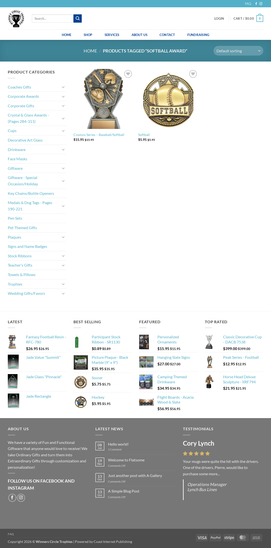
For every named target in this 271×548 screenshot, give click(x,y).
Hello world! (118, 444)
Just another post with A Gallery (135, 475)
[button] (219, 18)
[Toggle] (63, 87)
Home (67, 35)
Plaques (14, 237)
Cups (12, 130)
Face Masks (17, 158)
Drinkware (17, 149)
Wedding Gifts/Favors (26, 293)
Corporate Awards (23, 96)
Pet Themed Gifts (22, 227)
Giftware (15, 168)
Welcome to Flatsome (126, 460)
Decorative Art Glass (25, 140)
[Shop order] (238, 50)
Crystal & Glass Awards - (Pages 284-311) (28, 118)
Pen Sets (15, 218)
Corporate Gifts (21, 105)
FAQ (248, 4)
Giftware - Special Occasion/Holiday (23, 180)
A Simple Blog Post (123, 491)
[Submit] (77, 18)
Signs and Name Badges (27, 246)
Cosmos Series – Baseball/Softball (98, 135)
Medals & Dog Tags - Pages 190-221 (30, 205)
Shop (88, 35)
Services (112, 35)
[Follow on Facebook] (256, 4)
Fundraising (198, 35)
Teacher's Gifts (20, 265)
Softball (144, 135)
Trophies (15, 284)
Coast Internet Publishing (113, 541)
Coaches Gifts (19, 87)
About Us (139, 35)
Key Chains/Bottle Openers (31, 193)
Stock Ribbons (20, 255)
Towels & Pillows (22, 274)
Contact (167, 35)
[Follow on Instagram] (260, 4)
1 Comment (118, 449)
